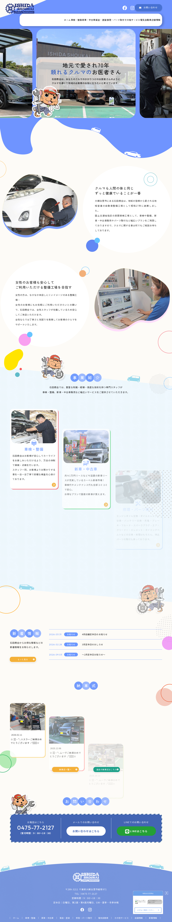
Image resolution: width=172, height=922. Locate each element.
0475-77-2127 (35, 820)
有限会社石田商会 (90, 916)
